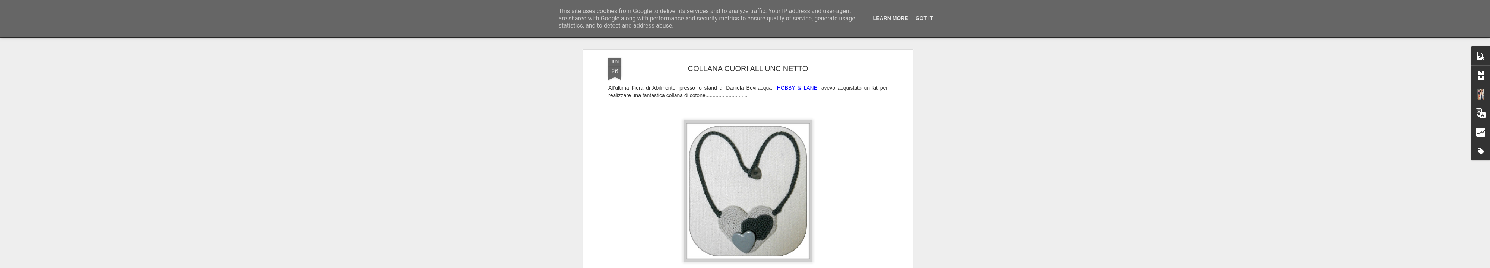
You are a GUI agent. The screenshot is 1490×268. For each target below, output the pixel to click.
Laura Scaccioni (780, 265)
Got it (924, 18)
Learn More (890, 18)
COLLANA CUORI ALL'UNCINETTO (748, 55)
